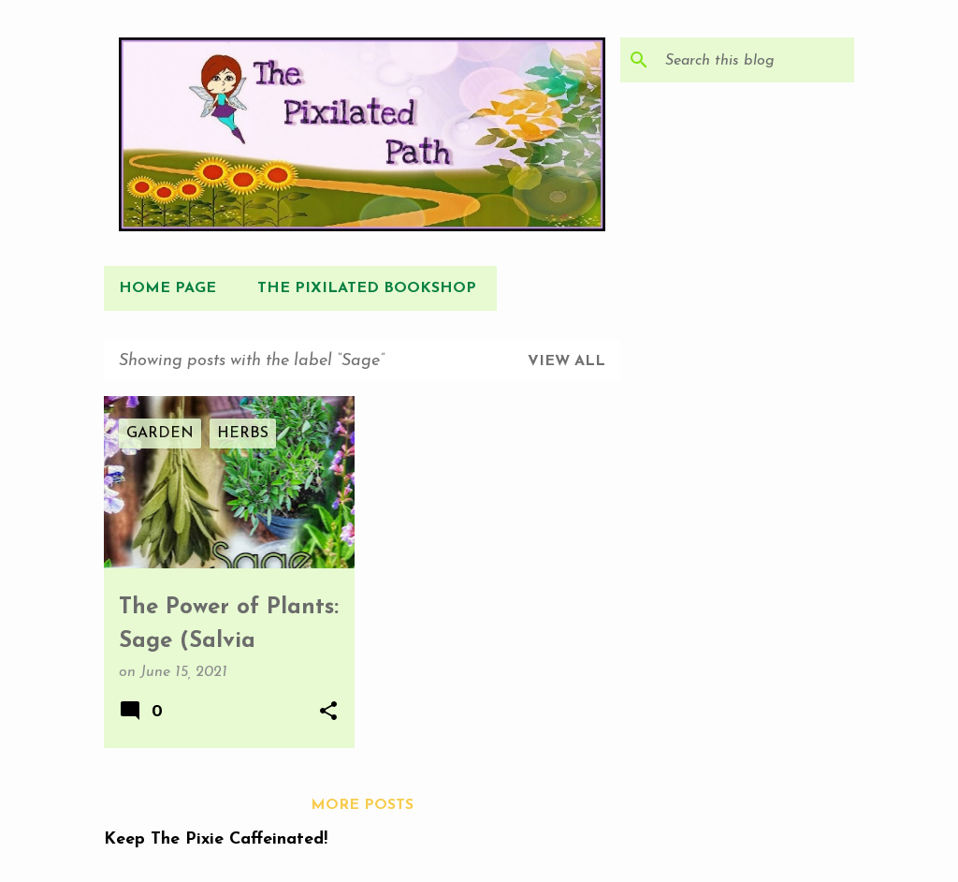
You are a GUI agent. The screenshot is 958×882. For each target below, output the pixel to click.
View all (566, 361)
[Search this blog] (756, 59)
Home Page (167, 288)
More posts (362, 805)
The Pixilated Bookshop (366, 288)
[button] (328, 712)
